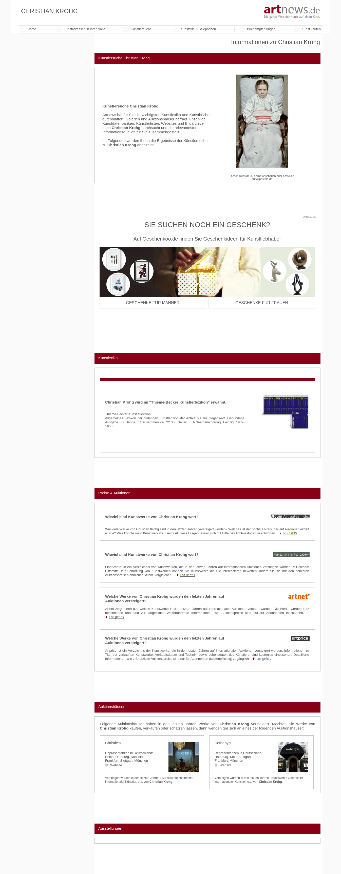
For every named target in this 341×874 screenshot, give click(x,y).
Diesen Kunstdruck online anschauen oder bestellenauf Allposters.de (262, 177)
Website (113, 765)
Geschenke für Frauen (261, 303)
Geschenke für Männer (153, 303)
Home (31, 29)
